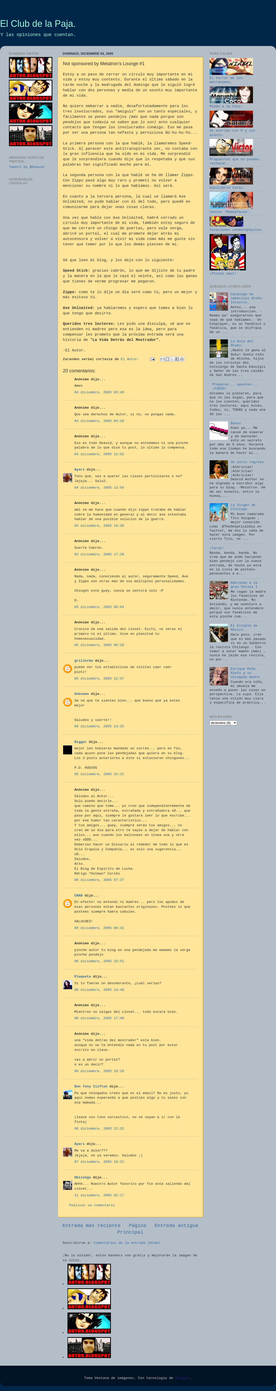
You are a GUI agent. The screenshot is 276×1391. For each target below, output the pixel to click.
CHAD (78, 896)
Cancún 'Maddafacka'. (231, 210)
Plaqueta (82, 977)
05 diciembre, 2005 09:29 (99, 645)
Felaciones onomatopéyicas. (236, 228)
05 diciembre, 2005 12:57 (99, 679)
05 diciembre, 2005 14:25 (99, 726)
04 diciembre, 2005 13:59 (99, 488)
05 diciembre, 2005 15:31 (99, 774)
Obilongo (82, 1177)
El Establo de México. (244, 628)
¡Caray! (217, 548)
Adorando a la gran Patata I (244, 585)
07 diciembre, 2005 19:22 (99, 1162)
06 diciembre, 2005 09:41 (99, 928)
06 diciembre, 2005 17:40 (99, 1018)
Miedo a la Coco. (231, 104)
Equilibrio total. (231, 186)
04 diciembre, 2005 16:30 (99, 526)
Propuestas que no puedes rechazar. (234, 159)
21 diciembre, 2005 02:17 (99, 1195)
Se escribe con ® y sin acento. (232, 131)
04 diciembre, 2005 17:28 (99, 554)
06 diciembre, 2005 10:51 (99, 961)
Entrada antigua (176, 1225)
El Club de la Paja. (38, 23)
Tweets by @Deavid (26, 167)
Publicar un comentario (92, 1205)
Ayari (79, 470)
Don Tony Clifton (91, 1086)
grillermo (83, 661)
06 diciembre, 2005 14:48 (99, 990)
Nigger (80, 742)
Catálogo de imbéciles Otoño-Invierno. (247, 298)
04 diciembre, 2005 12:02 (99, 454)
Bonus (236, 423)
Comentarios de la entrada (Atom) (127, 1243)
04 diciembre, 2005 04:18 (99, 421)
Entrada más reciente (92, 1225)
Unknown (81, 694)
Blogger (182, 1378)
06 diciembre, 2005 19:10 (99, 1071)
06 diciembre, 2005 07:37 (99, 880)
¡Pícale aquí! (228, 271)
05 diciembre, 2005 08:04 (99, 607)
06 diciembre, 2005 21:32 (99, 1129)
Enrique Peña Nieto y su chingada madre (245, 673)
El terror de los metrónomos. (231, 78)
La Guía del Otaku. (242, 343)
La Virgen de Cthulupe (243, 507)
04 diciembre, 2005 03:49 (99, 392)
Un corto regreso (247, 462)
